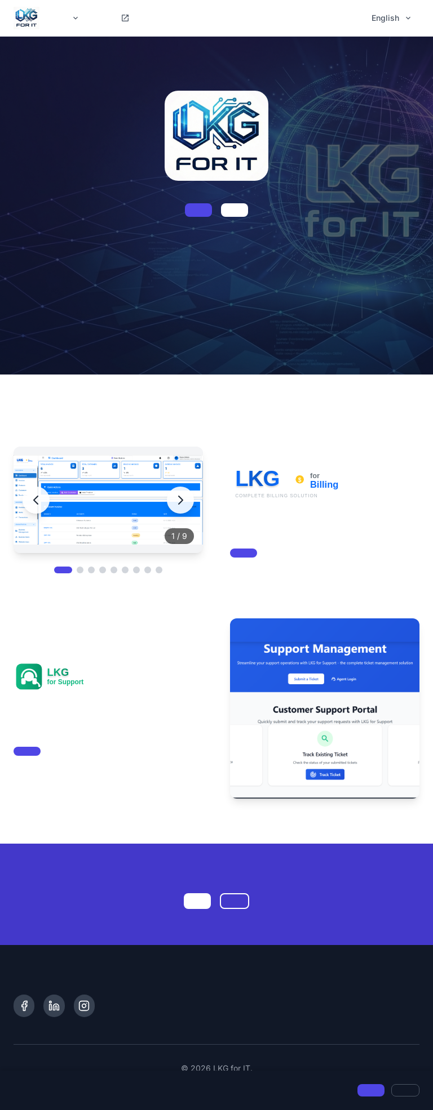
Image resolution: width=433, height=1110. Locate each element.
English (392, 18)
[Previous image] (36, 500)
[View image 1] (63, 570)
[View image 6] (125, 570)
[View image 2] (80, 570)
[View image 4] (102, 570)
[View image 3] (91, 570)
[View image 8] (147, 570)
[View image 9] (159, 570)
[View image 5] (114, 570)
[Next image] (180, 500)
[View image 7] (136, 570)
